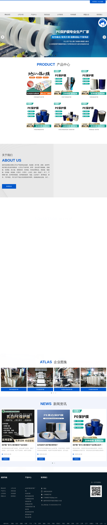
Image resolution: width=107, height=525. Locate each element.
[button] (51, 55)
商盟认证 (86, 14)
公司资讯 (60, 14)
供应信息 (47, 14)
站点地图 (100, 1)
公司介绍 (20, 14)
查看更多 (41, 516)
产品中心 (34, 14)
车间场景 (73, 14)
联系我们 (94, 1)
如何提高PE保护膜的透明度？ (83, 502)
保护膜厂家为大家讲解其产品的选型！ (50, 502)
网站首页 (7, 14)
